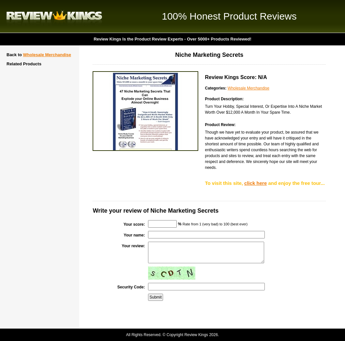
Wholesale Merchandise (47, 54)
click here (255, 183)
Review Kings (54, 16)
